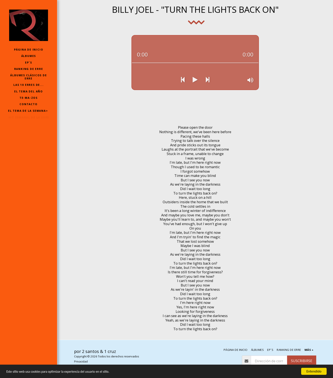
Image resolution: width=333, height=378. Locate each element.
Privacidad (81, 361)
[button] (28, 111)
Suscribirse (301, 360)
